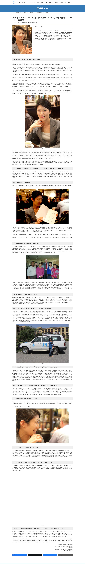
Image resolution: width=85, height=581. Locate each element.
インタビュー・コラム (24, 576)
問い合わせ (59, 576)
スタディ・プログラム (40, 576)
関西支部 (47, 576)
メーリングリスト (53, 576)
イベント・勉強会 (32, 576)
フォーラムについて (16, 576)
